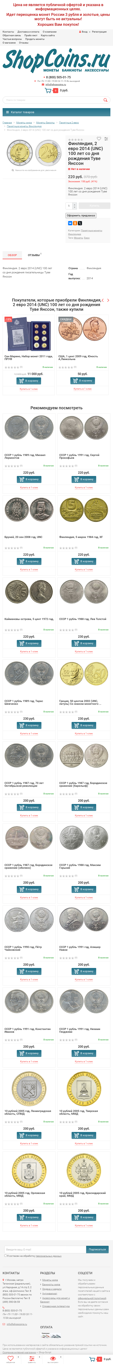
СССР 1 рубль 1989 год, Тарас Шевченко (24, 702)
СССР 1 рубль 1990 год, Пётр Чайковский (23, 948)
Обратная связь (12, 35)
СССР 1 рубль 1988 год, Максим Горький (80, 866)
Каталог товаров (20, 112)
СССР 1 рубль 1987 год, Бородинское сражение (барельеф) (83, 784)
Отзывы (23, 42)
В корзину (31, 380)
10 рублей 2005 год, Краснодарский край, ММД (82, 1194)
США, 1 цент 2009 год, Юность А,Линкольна (78, 358)
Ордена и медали (52, 1289)
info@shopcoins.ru (56, 84)
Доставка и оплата (28, 31)
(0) (14, 367)
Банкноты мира (51, 1284)
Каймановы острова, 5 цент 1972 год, (29, 619)
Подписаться (97, 1249)
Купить (94, 205)
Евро (87, 237)
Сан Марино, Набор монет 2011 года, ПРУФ (29, 358)
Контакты (8, 31)
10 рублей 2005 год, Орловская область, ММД (25, 1194)
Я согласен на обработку (33, 1255)
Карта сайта (48, 35)
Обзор (12, 255)
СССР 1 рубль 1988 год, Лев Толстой (82, 619)
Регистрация (99, 31)
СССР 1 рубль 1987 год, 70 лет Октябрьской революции (24, 784)
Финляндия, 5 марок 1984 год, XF (81, 537)
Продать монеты (35, 39)
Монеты (78, 237)
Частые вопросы (12, 39)
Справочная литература (56, 1306)
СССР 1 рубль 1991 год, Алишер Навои (80, 948)
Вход (83, 31)
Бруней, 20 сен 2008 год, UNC (23, 537)
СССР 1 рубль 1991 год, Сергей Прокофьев (79, 456)
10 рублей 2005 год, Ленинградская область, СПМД (28, 1112)
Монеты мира (50, 1280)
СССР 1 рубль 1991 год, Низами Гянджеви (79, 1030)
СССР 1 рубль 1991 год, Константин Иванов (28, 1030)
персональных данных (49, 1255)
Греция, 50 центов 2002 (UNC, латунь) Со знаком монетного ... (80, 702)
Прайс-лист (30, 35)
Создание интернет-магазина (19, 1352)
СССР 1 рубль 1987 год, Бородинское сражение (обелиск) (29, 866)
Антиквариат (49, 1293)
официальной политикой (92, 1298)
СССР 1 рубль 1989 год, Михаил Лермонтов (25, 456)
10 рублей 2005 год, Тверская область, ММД (78, 1112)
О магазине (9, 42)
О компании (49, 31)
